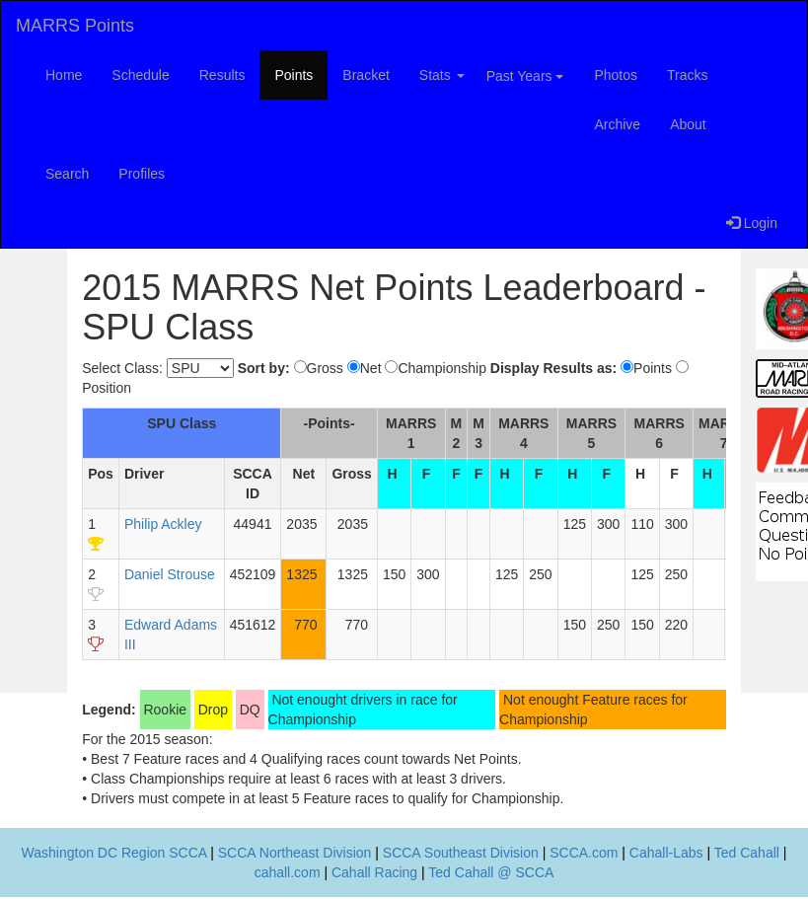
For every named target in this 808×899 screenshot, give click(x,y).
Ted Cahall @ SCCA (490, 872)
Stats (442, 75)
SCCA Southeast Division (461, 853)
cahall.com (288, 872)
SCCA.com (584, 853)
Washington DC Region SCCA (114, 853)
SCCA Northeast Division (295, 853)
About (688, 124)
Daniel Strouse (169, 574)
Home (63, 75)
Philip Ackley (163, 524)
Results (222, 75)
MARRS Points (75, 26)
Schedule (140, 75)
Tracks (687, 75)
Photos (615, 75)
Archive (617, 124)
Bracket (365, 75)
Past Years (525, 76)
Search (67, 174)
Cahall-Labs (666, 853)
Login (751, 223)
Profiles (141, 174)
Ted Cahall (746, 853)
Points (293, 75)
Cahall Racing (374, 872)
